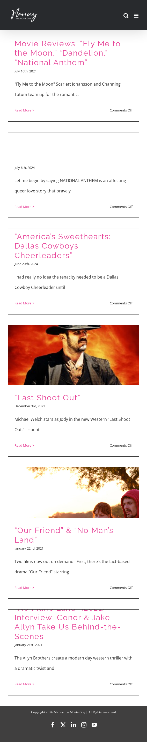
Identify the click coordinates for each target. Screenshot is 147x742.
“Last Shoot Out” (47, 397)
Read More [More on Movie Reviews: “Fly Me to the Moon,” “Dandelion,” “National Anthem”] (22, 110)
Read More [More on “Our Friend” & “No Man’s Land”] (22, 587)
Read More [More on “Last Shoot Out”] (22, 445)
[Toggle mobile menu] (136, 15)
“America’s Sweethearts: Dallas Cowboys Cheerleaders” (62, 246)
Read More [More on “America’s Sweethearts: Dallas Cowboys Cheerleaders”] (22, 303)
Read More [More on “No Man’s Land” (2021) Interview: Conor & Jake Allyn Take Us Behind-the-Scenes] (22, 684)
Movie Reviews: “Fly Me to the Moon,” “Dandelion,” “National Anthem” (67, 53)
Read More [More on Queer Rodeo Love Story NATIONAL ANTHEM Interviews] (22, 206)
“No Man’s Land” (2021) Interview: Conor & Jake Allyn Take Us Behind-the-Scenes (67, 622)
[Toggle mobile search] (126, 15)
